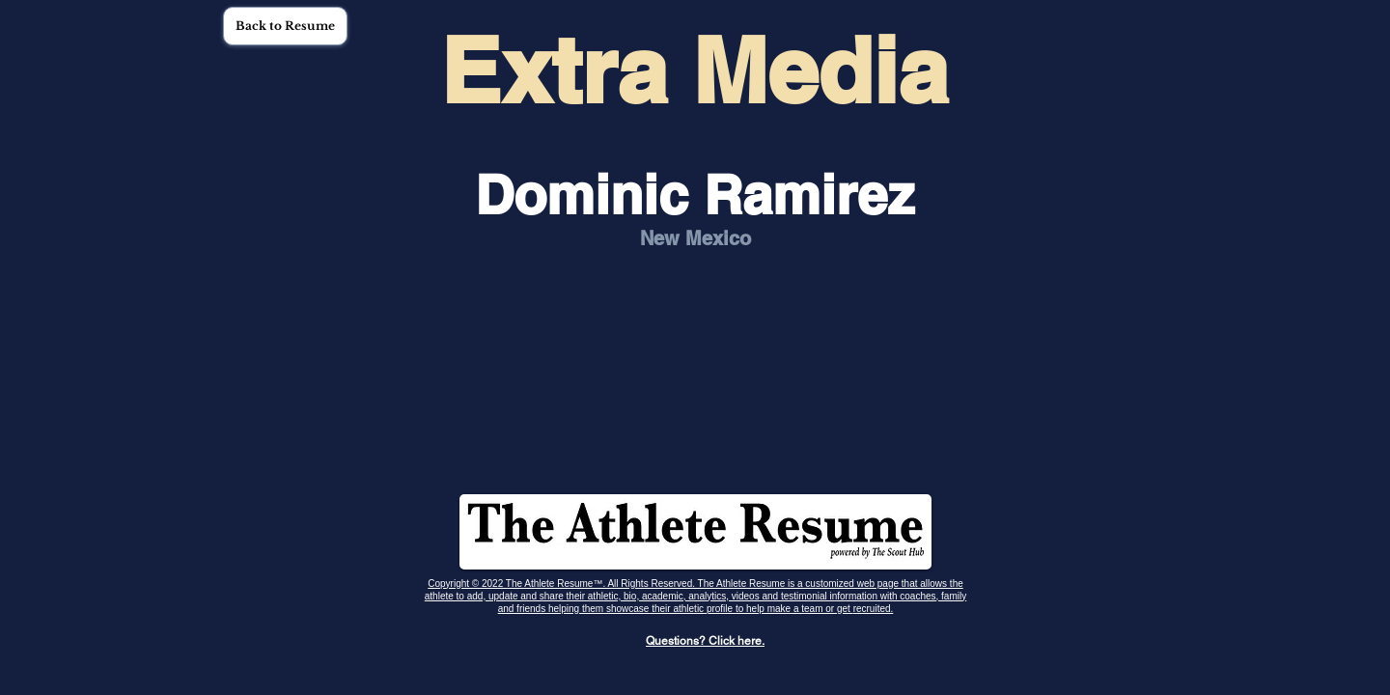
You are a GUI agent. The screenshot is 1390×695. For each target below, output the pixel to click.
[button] (285, 26)
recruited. (873, 608)
